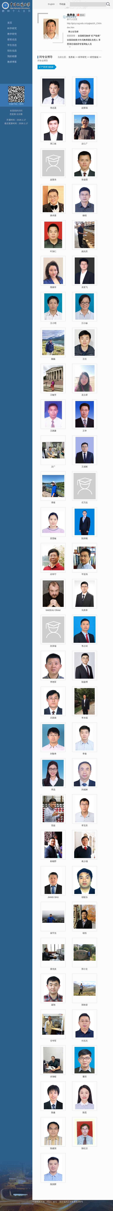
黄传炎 (53, 969)
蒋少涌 (85, 861)
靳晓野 (53, 861)
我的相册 (12, 56)
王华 (85, 431)
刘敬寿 (53, 753)
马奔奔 (85, 610)
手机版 (62, 4)
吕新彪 (53, 718)
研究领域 (94, 57)
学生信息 (12, 45)
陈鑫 (53, 1112)
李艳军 (53, 682)
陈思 (85, 1112)
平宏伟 (85, 574)
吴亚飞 (85, 287)
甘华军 (53, 1041)
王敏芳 (53, 395)
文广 (53, 466)
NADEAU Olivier (53, 610)
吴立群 (85, 395)
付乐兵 (85, 1041)
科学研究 (12, 28)
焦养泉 (72, 57)
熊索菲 (53, 287)
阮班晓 (85, 538)
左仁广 (85, 143)
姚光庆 (85, 251)
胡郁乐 (85, 897)
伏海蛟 (53, 1076)
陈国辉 (53, 1184)
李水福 (85, 718)
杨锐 (85, 215)
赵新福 (85, 108)
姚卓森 (53, 215)
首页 (9, 22)
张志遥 (53, 108)
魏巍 (53, 359)
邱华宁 (53, 574)
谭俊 (53, 502)
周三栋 (53, 143)
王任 (85, 359)
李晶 (53, 789)
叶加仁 (53, 251)
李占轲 (85, 646)
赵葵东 (53, 179)
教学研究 (12, 34)
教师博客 (12, 62)
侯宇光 (53, 933)
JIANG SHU (53, 897)
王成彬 (85, 466)
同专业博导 (71, 17)
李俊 (85, 753)
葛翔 (53, 1005)
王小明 (53, 323)
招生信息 (12, 50)
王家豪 (53, 431)
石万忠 (85, 502)
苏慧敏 (53, 538)
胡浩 (85, 933)
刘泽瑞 (53, 646)
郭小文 (85, 969)
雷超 (53, 825)
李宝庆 (85, 825)
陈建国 (53, 1148)
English (51, 4)
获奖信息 (12, 39)
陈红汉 (85, 1148)
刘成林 (85, 789)
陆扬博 (85, 682)
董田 (85, 1076)
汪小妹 (85, 323)
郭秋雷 (85, 1005)
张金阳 (85, 179)
